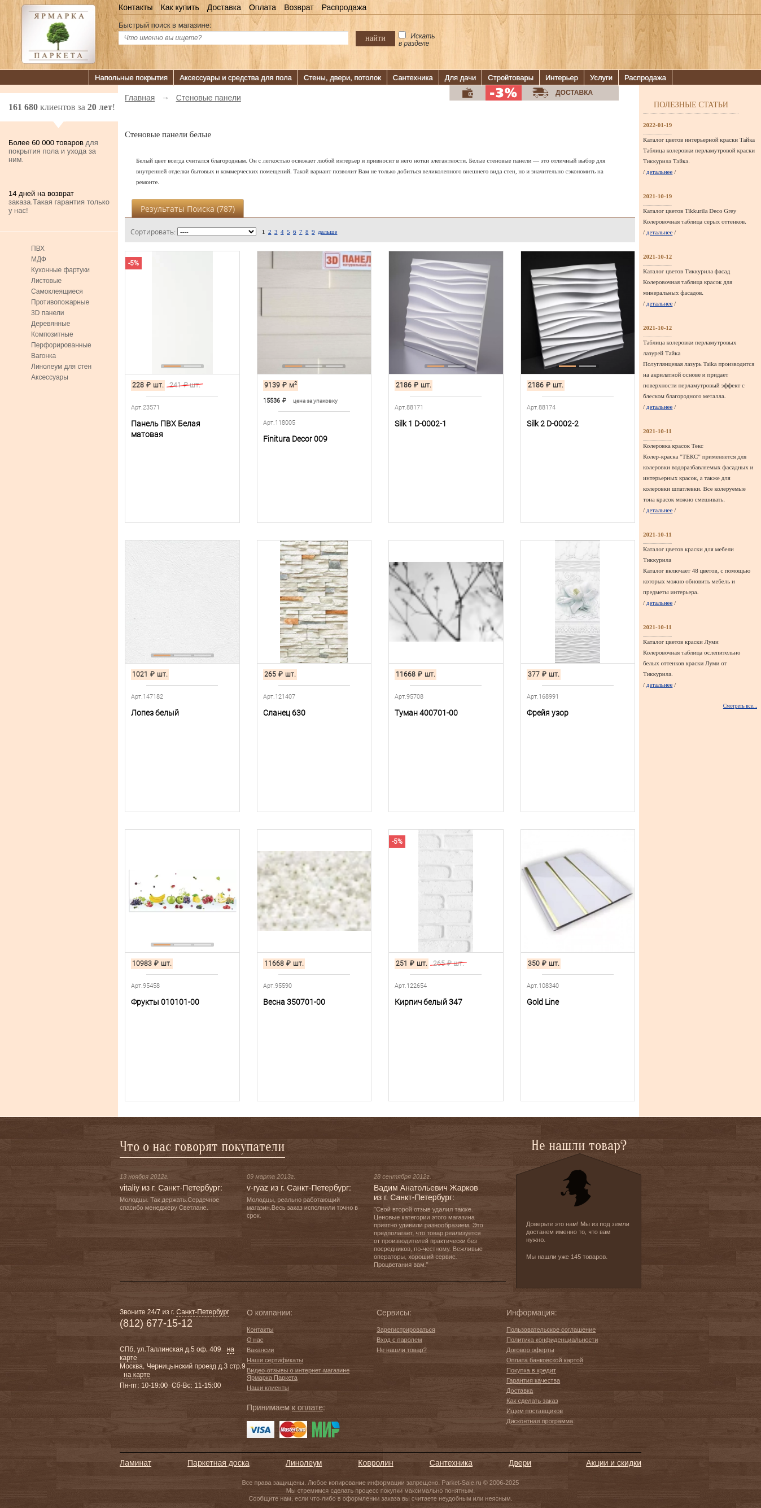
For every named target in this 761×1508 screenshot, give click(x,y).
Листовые (46, 281)
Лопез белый (155, 712)
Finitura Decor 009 (295, 438)
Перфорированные (61, 345)
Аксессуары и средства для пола (236, 77)
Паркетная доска (218, 1462)
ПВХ (38, 248)
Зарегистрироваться (406, 1329)
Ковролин (375, 1462)
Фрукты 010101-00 (165, 1001)
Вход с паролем (399, 1339)
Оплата (262, 7)
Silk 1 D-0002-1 (421, 423)
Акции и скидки (613, 1462)
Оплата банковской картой (544, 1360)
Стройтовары (510, 77)
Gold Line (543, 1001)
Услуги (601, 77)
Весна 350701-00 (294, 1001)
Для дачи (460, 77)
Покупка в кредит (531, 1370)
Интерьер (561, 77)
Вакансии (260, 1349)
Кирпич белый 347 (428, 1001)
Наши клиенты (268, 1387)
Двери (520, 1462)
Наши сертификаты (275, 1360)
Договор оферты (530, 1349)
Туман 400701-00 (426, 712)
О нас (255, 1339)
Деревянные (50, 324)
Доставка (224, 7)
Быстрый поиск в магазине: (165, 25)
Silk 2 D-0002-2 (553, 423)
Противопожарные (60, 302)
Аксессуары (49, 377)
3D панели (47, 313)
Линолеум (304, 1462)
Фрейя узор (547, 712)
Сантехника (413, 77)
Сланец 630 (284, 712)
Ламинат (135, 1462)
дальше (327, 231)
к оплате (307, 1407)
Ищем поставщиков (534, 1410)
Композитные (52, 334)
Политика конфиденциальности (552, 1339)
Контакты (135, 7)
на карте (137, 1375)
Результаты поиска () (188, 208)
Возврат (299, 7)
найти (375, 37)
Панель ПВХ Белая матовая (165, 429)
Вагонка (43, 356)
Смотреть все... (740, 706)
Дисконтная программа (539, 1421)
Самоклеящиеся (57, 291)
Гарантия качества (533, 1380)
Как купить (179, 7)
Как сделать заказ (532, 1400)
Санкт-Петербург (202, 1312)
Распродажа (344, 7)
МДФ (38, 259)
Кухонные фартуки (60, 270)
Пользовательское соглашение (551, 1329)
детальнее (659, 171)
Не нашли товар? (402, 1349)
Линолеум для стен (61, 367)
